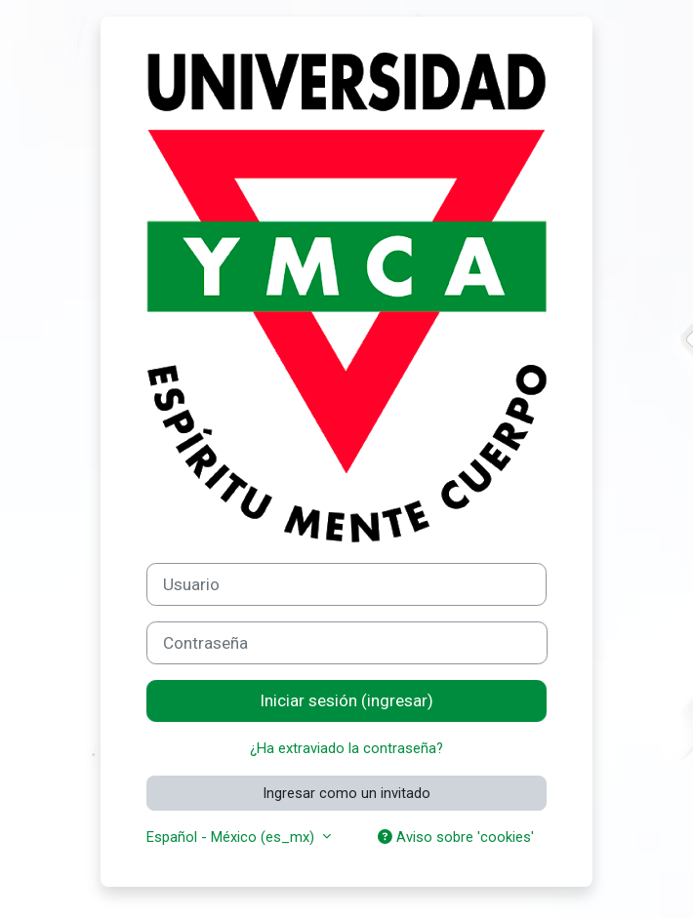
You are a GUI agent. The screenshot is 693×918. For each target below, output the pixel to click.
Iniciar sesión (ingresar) (346, 700)
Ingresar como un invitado (346, 793)
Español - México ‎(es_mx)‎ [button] (232, 837)
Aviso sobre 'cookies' (456, 837)
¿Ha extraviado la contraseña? (346, 748)
